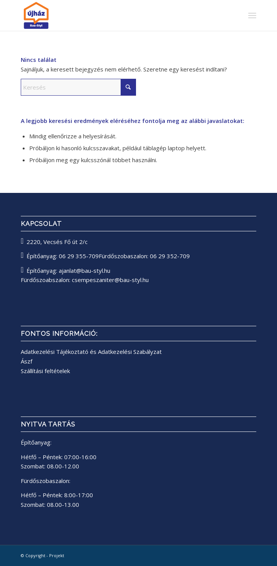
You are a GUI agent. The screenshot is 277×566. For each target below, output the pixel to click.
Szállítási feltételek (45, 371)
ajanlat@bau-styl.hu (84, 270)
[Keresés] (78, 87)
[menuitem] (252, 15)
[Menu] (252, 15)
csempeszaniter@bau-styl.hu (110, 280)
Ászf (26, 361)
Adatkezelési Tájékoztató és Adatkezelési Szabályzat (91, 351)
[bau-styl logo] (115, 15)
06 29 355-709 (79, 256)
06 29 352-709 (170, 256)
